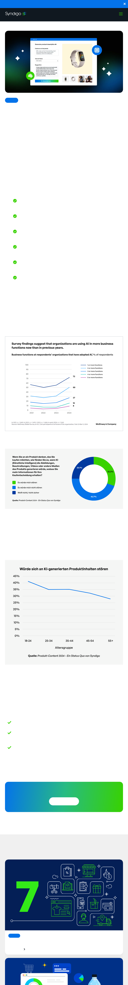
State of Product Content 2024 (63, 515)
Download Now (64, 801)
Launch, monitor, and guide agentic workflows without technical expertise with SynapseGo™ (64, 4)
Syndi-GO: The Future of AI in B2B (39, 722)
